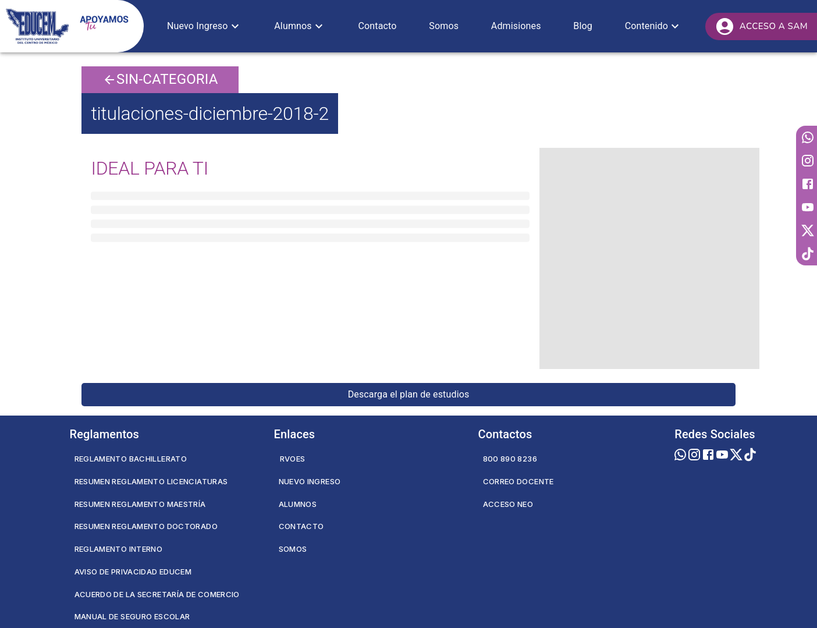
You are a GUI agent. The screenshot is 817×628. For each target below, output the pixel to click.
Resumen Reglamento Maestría (140, 504)
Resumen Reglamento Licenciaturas (151, 481)
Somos (293, 549)
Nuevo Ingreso (310, 481)
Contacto (301, 526)
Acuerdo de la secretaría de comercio (157, 594)
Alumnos (298, 504)
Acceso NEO (508, 504)
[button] (204, 26)
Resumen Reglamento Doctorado (146, 526)
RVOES (293, 458)
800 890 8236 (510, 458)
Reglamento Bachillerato (130, 458)
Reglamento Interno (118, 549)
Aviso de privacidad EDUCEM (133, 571)
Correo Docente (518, 481)
